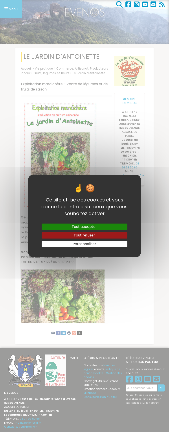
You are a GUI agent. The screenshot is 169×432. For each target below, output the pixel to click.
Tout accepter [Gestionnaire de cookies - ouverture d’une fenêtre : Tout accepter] (84, 226)
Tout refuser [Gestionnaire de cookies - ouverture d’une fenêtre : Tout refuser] (84, 235)
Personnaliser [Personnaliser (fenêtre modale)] (84, 243)
